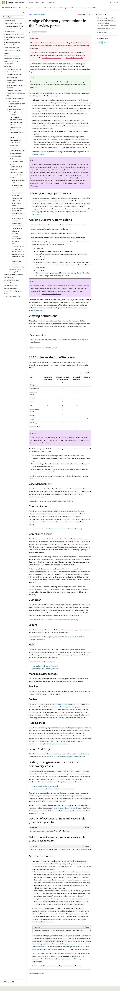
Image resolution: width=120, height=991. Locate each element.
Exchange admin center (68, 944)
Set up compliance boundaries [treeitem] (17, 219)
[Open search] (111, 2)
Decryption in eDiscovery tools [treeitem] (16, 237)
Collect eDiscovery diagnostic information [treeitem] (18, 250)
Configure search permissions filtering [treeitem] (17, 225)
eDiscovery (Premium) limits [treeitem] (18, 181)
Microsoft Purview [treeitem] (9, 20)
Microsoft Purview (39, 14)
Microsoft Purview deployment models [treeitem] (13, 292)
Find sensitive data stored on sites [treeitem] (17, 199)
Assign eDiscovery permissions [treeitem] (17, 214)
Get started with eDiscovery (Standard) (45, 786)
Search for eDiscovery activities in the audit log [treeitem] (18, 256)
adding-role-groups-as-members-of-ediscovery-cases (107, 29)
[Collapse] (24, 13)
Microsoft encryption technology (58, 733)
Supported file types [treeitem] (17, 185)
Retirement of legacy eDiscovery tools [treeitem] (14, 270)
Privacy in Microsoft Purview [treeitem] (12, 296)
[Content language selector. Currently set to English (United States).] (11, 988)
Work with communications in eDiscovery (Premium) (64, 529)
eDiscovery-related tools (48, 64)
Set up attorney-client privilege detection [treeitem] (18, 209)
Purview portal (44, 225)
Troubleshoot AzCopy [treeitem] (18, 267)
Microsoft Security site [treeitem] (10, 288)
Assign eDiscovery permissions (106, 20)
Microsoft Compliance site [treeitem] (11, 280)
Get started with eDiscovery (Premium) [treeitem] (16, 118)
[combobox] (13, 16)
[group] (60, 850)
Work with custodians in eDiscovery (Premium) (62, 620)
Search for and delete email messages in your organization (66, 757)
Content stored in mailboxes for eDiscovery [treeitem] (17, 231)
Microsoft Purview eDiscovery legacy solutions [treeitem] (16, 102)
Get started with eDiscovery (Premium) (59, 501)
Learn (30, 14)
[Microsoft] (3, 2)
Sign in (116, 2)
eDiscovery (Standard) (65, 45)
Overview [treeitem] (12, 114)
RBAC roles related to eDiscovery (106, 25)
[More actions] (89, 14)
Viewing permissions (103, 23)
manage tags (68, 681)
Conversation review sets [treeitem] (17, 242)
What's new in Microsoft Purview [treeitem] (13, 26)
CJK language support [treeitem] (18, 246)
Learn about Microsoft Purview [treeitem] (13, 23)
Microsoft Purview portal (74, 58)
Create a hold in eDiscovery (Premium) (45, 669)
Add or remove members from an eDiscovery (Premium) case (53, 789)
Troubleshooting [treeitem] (8, 277)
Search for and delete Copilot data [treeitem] (18, 194)
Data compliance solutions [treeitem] (13, 50)
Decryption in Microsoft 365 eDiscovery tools (54, 744)
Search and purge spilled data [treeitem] (17, 263)
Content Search (46, 45)
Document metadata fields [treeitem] (18, 189)
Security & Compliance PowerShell (65, 808)
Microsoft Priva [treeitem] (8, 283)
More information (38, 154)
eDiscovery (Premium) (63, 704)
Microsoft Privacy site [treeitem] (10, 285)
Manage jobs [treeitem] (14, 169)
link (62, 458)
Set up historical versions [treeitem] (16, 204)
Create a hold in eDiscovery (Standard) (45, 666)
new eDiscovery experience (51, 58)
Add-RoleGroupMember (51, 203)
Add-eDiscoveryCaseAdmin (51, 294)
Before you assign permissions (106, 18)
